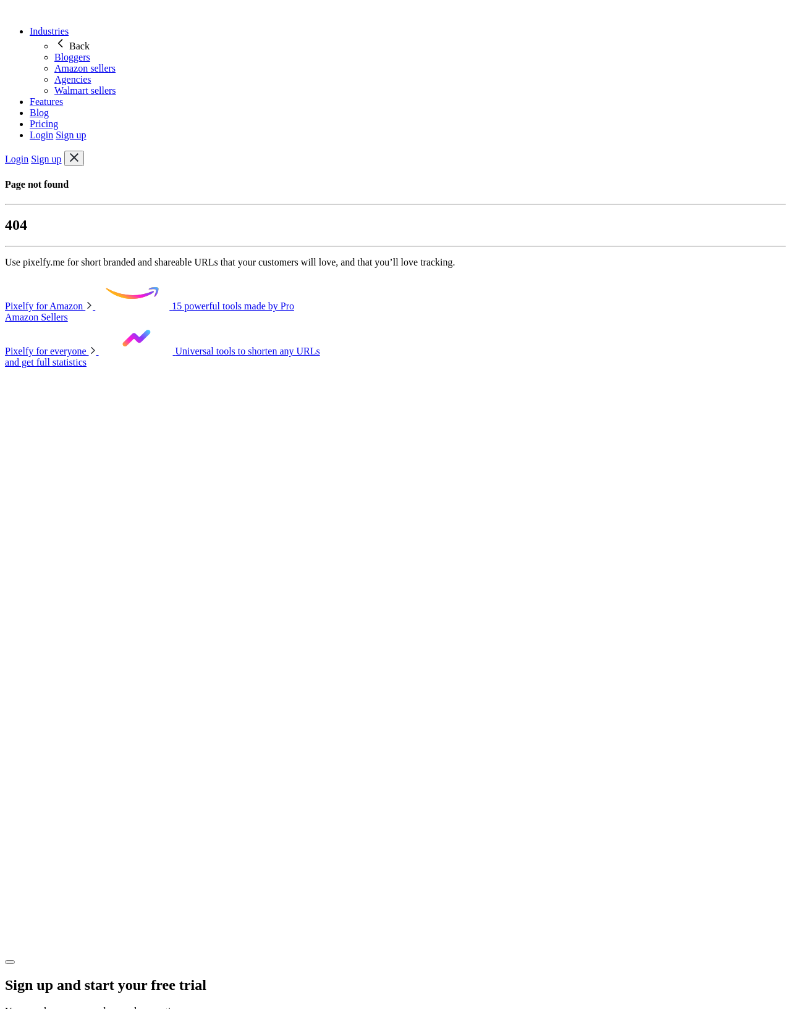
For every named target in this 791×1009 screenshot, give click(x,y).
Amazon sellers (85, 68)
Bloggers (72, 57)
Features (46, 101)
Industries (49, 31)
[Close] (10, 962)
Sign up (71, 135)
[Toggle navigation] (74, 158)
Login (41, 135)
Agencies (72, 79)
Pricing (44, 124)
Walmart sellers (85, 90)
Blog (39, 112)
